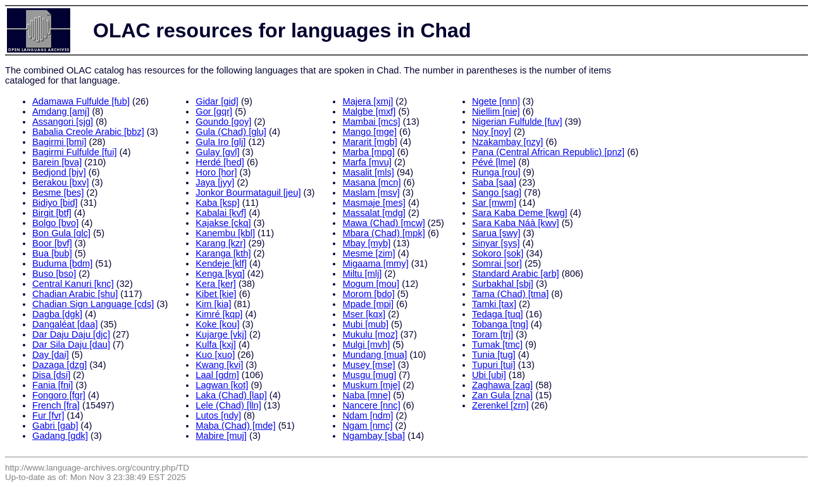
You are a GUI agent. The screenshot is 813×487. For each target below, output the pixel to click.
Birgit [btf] (51, 213)
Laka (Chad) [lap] (230, 395)
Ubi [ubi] (489, 375)
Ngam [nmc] (367, 426)
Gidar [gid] (217, 101)
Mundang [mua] (374, 355)
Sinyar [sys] (496, 243)
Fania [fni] (52, 385)
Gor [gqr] (213, 111)
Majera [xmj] (367, 101)
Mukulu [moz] (369, 334)
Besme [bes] (58, 192)
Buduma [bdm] (62, 263)
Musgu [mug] (369, 375)
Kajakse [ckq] (223, 223)
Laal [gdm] (217, 375)
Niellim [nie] (496, 111)
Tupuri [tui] (494, 365)
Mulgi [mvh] (366, 344)
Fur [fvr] (48, 415)
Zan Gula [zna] (502, 395)
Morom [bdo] (368, 294)
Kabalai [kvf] (220, 213)
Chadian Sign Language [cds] (93, 304)
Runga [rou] (496, 172)
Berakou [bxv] (60, 182)
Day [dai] (50, 355)
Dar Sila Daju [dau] (71, 344)
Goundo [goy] (223, 122)
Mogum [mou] (370, 284)
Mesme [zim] (368, 253)
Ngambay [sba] (373, 436)
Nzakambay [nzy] (507, 142)
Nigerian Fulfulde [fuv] (517, 122)
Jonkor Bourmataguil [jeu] (248, 192)
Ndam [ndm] (367, 415)
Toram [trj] (492, 334)
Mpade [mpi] (368, 304)
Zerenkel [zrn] (500, 405)
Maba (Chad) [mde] (235, 426)
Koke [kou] (217, 324)
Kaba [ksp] (217, 203)
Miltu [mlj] (362, 274)
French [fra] (56, 405)
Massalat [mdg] (373, 213)
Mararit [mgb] (369, 142)
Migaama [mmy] (375, 263)
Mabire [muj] (221, 436)
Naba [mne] (366, 395)
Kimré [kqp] (218, 314)
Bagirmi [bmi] (59, 142)
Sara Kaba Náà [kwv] (515, 223)
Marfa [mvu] (366, 162)
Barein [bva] (57, 162)
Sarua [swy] (496, 233)
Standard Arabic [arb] (515, 274)
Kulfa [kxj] (215, 344)
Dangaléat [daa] (65, 324)
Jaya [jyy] (214, 182)
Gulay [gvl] (217, 152)
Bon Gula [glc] (61, 233)
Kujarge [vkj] (221, 334)
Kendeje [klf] (221, 263)
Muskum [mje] (371, 385)
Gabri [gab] (55, 426)
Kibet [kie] (215, 294)
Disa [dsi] (51, 375)
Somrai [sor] (497, 263)
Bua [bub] (52, 253)
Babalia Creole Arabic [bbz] (88, 132)
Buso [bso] (54, 274)
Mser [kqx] (363, 314)
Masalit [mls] (368, 172)
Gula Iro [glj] (220, 142)
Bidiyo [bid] (55, 203)
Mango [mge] (369, 132)
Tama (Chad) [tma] (510, 294)
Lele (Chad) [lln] (228, 405)
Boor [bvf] (52, 243)
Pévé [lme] (494, 162)
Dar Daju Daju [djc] (71, 334)
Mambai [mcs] (371, 122)
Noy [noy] (491, 132)
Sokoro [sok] (497, 253)
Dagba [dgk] (57, 314)
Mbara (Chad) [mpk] (383, 233)
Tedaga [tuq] (497, 314)
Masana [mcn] (371, 182)
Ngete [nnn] (496, 101)
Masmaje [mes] (373, 203)
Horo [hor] (216, 172)
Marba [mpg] (368, 152)
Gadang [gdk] (60, 436)
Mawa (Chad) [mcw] (383, 223)
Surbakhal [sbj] (502, 284)
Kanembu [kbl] (225, 233)
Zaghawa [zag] (502, 385)
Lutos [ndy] (218, 415)
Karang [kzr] (220, 243)
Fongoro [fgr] (58, 395)
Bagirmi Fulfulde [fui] (74, 152)
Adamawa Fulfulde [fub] (81, 101)
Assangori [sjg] (62, 122)
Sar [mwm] (494, 203)
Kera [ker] (215, 284)
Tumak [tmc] (497, 344)
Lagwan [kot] (221, 385)
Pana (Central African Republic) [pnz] (548, 152)
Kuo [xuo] (215, 355)
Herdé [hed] (219, 162)
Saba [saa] (494, 182)
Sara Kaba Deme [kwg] (520, 213)
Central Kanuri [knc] (73, 284)
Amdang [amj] (60, 111)
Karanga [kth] (223, 253)
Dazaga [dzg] (59, 365)
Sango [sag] (496, 192)
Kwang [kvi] (219, 365)
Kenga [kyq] (219, 274)
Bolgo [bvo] (55, 223)
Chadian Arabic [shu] (75, 294)
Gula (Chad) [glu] (230, 132)
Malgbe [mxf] (368, 111)
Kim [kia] (213, 304)
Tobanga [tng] (500, 324)
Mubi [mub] (365, 324)
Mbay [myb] (366, 243)
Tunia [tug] (494, 355)
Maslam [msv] (370, 192)
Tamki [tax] (494, 304)
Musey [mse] (368, 365)
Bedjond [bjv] (59, 172)
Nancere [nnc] (371, 405)
